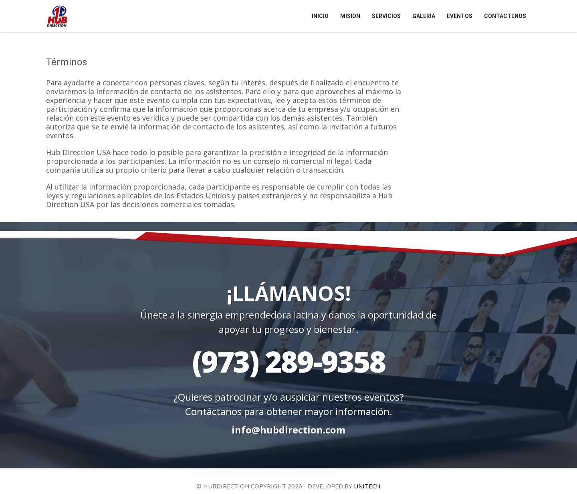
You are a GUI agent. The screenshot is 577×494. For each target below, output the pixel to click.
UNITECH (367, 486)
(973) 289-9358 (288, 361)
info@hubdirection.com (288, 429)
